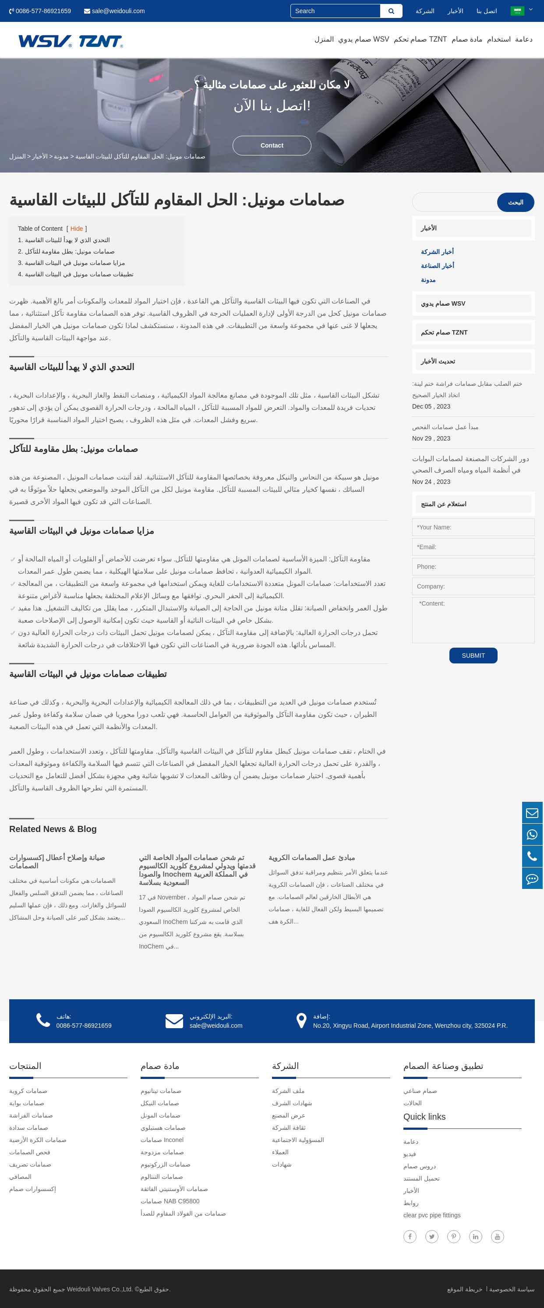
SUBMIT (473, 655)
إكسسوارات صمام (32, 1188)
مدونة (61, 156)
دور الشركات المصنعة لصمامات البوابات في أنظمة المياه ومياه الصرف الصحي (473, 471)
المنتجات (25, 1065)
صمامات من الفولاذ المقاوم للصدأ (183, 1212)
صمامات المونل (160, 1114)
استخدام (499, 39)
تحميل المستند (421, 1177)
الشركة (425, 10)
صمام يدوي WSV (363, 39)
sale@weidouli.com (114, 10)
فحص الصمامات (29, 1151)
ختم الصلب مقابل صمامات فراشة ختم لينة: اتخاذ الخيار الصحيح (473, 396)
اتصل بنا (487, 10)
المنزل (324, 39)
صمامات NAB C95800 (170, 1200)
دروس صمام (419, 1165)
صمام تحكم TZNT (420, 39)
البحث (515, 202)
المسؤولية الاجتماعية (298, 1138)
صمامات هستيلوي (163, 1126)
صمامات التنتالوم (162, 1175)
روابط (411, 1202)
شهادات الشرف (292, 1102)
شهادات (282, 1163)
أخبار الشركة (437, 251)
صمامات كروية (28, 1089)
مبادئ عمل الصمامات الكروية (314, 857)
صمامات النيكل (160, 1102)
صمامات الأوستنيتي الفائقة (174, 1188)
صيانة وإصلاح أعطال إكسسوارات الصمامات (57, 862)
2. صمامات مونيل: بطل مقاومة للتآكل (66, 251)
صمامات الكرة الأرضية (38, 1138)
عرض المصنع (288, 1114)
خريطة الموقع (465, 1288)
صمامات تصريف (30, 1163)
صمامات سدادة (28, 1126)
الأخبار (455, 10)
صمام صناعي (420, 1089)
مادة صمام (467, 39)
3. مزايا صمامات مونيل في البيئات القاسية (71, 262)
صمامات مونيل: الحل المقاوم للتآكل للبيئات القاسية (140, 156)
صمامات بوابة (26, 1102)
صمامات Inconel (162, 1138)
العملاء (280, 1151)
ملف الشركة (288, 1089)
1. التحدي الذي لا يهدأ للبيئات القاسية (64, 239)
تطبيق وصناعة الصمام (443, 1065)
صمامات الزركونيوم (166, 1163)
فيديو (409, 1152)
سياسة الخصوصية (512, 1288)
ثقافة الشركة (289, 1126)
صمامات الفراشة (31, 1114)
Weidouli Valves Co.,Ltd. (100, 1288)
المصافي (20, 1175)
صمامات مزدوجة (162, 1151)
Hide (77, 228)
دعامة (524, 39)
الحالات (412, 1102)
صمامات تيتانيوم (161, 1089)
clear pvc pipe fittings (432, 1214)
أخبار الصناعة (437, 265)
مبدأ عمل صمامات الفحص (473, 433)
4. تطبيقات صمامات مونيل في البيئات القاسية (76, 274)
